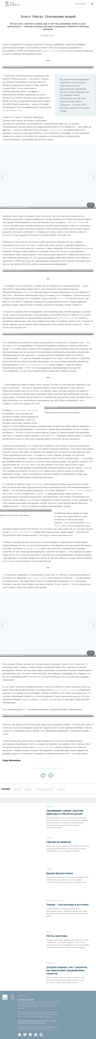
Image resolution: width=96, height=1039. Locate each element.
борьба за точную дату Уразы (34, 364)
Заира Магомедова (11, 760)
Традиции (49, 838)
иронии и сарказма (51, 50)
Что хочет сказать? (75, 490)
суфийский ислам (66, 317)
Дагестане (7, 248)
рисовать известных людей (25, 410)
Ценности (80, 4)
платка (61, 298)
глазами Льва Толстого (21, 532)
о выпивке (24, 464)
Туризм (48, 932)
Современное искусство (44, 789)
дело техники (79, 222)
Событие (49, 869)
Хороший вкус (51, 963)
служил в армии (55, 129)
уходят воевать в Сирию (65, 689)
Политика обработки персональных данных (33, 1021)
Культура (28, 789)
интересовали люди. (12, 110)
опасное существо (45, 747)
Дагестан (17, 789)
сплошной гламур (31, 548)
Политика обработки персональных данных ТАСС (37, 1022)
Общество (61, 789)
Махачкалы (37, 484)
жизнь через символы (37, 577)
